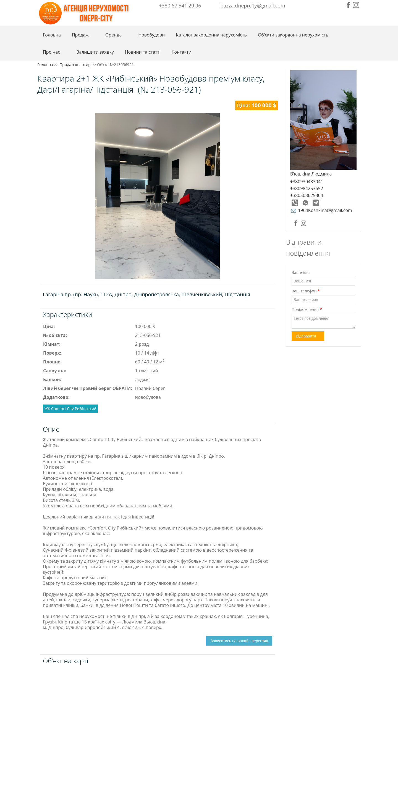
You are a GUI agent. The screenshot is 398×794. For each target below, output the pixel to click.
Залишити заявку (95, 52)
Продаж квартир (75, 64)
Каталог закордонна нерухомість (211, 35)
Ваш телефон (306, 291)
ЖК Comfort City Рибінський (70, 408)
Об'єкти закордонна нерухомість (293, 35)
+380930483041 (306, 182)
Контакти (182, 52)
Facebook (348, 5)
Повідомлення (307, 309)
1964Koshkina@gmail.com (321, 210)
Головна (52, 35)
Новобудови (151, 35)
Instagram (356, 5)
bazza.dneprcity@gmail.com (253, 5)
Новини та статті (143, 52)
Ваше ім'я (301, 272)
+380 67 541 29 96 (180, 5)
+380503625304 (306, 195)
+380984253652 (306, 188)
